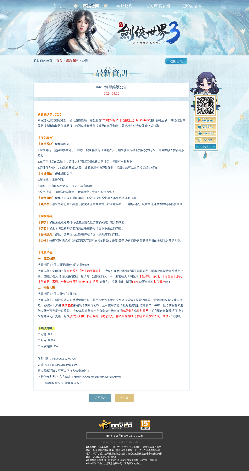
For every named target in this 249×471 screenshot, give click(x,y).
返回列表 (99, 397)
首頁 (59, 60)
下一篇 (126, 397)
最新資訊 (72, 60)
